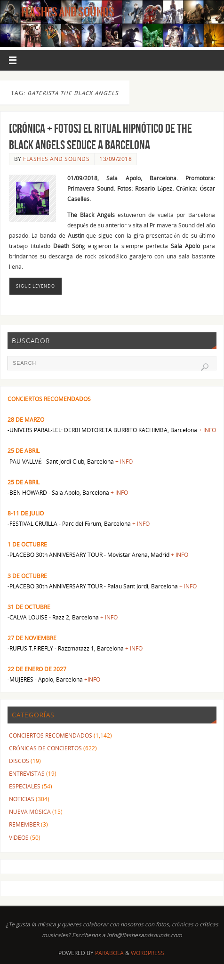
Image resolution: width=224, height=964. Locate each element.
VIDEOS (19, 837)
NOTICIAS (21, 799)
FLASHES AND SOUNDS (56, 159)
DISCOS (19, 760)
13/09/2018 (115, 159)
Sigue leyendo (35, 286)
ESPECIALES (24, 786)
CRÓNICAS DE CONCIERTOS (45, 748)
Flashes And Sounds (67, 12)
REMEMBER (24, 824)
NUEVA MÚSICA (29, 811)
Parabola (109, 953)
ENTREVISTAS (27, 773)
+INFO (92, 679)
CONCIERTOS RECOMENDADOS (50, 735)
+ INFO (207, 430)
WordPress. (148, 953)
